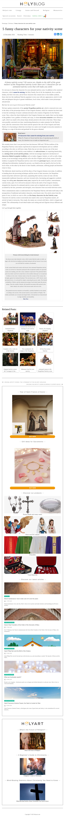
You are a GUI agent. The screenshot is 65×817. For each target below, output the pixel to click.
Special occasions (9, 16)
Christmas (27, 16)
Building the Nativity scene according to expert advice (44, 384)
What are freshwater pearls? (12, 677)
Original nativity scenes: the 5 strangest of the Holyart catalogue (25, 382)
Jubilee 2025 (37, 16)
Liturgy (18, 10)
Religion (46, 10)
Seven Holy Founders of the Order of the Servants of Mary (21, 625)
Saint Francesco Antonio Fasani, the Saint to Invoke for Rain (22, 703)
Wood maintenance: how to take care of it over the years (21, 598)
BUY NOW (32, 436)
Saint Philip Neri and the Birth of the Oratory (17, 651)
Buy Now (25, 299)
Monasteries (57, 10)
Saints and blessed (32, 10)
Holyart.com (7, 10)
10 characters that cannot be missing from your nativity (36, 135)
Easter (19, 16)
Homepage (4, 23)
